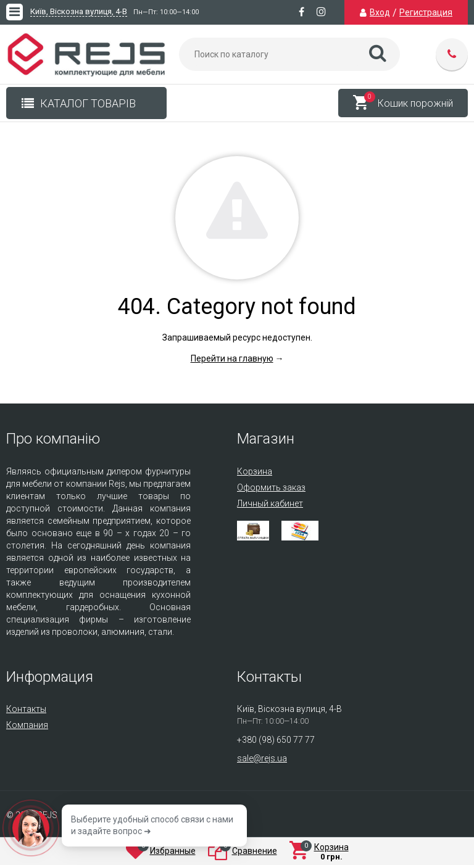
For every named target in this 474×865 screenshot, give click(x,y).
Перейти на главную (232, 358)
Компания (27, 725)
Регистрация (425, 12)
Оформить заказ (271, 487)
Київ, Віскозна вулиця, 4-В (78, 11)
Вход (380, 12)
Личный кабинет (270, 503)
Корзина (254, 471)
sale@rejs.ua (262, 758)
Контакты (26, 709)
